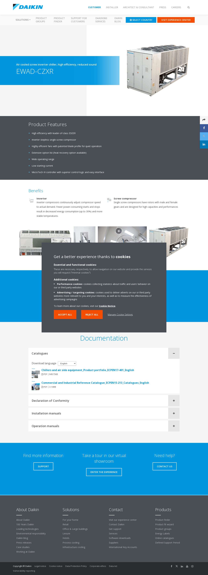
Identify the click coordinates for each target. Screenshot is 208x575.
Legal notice (40, 566)
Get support (115, 528)
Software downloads (120, 538)
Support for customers (79, 20)
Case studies (23, 547)
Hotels (66, 538)
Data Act (113, 566)
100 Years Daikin (25, 524)
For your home (70, 519)
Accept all (65, 314)
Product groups (41, 20)
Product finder (59, 20)
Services (113, 533)
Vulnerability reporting (24, 570)
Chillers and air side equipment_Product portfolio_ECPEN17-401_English (87, 370)
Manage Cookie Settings (120, 314)
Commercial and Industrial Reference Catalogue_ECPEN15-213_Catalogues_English (95, 383)
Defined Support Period (168, 542)
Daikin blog (118, 20)
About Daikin (23, 519)
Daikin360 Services (101, 20)
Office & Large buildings (75, 528)
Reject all (91, 314)
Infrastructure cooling (74, 547)
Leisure (66, 533)
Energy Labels (162, 533)
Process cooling (71, 542)
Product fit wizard (164, 524)
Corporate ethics (98, 566)
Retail (65, 524)
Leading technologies (27, 528)
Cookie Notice (107, 305)
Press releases (24, 542)
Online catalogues (164, 538)
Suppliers (113, 542)
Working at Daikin (25, 551)
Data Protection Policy (76, 566)
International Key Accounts (123, 547)
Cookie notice (55, 566)
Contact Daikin (116, 524)
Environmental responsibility (31, 533)
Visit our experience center (123, 519)
